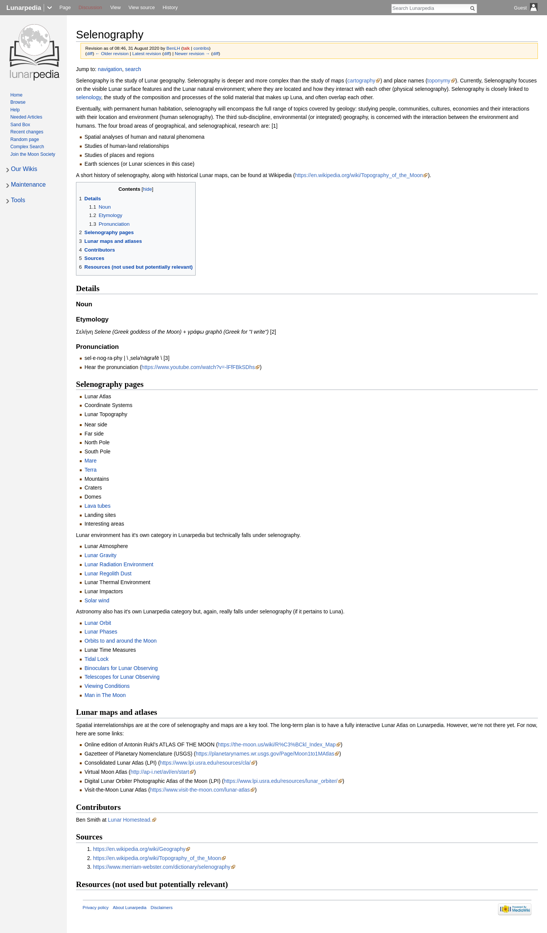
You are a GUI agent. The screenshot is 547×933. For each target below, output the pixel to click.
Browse (17, 102)
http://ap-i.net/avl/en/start (160, 772)
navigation (110, 69)
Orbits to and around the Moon (120, 641)
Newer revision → (192, 53)
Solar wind (96, 600)
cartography (361, 81)
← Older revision (112, 53)
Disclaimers (162, 907)
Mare (90, 461)
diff (89, 53)
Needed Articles (26, 117)
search (133, 69)
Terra (90, 470)
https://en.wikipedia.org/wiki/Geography (139, 849)
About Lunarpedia (129, 907)
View (115, 7)
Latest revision (146, 53)
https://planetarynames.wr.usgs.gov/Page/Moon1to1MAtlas (265, 754)
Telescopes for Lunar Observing (122, 677)
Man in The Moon (105, 695)
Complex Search (27, 146)
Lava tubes (97, 506)
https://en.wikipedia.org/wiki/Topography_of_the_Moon (359, 175)
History (170, 7)
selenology (88, 97)
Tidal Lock (96, 659)
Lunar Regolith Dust (107, 573)
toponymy (439, 81)
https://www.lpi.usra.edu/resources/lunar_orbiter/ (281, 781)
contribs (201, 48)
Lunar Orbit (97, 623)
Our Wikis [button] (24, 169)
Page (65, 7)
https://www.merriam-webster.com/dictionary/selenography (162, 867)
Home (16, 95)
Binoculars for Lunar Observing (121, 668)
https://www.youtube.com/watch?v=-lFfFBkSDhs (198, 367)
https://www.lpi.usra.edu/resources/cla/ (205, 763)
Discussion (90, 7)
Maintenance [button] (28, 184)
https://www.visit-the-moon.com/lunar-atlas (200, 790)
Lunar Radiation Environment (118, 564)
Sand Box (20, 124)
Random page (24, 139)
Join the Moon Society (32, 154)
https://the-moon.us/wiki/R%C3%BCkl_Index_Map (276, 744)
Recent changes (26, 132)
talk (186, 48)
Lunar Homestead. (130, 820)
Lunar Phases (100, 632)
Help (15, 109)
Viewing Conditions (107, 686)
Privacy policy (96, 907)
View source (141, 7)
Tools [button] (18, 200)
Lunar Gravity (100, 555)
